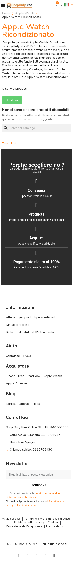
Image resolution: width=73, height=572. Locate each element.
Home (6, 13)
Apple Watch (24, 13)
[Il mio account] (61, 4)
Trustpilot (9, 143)
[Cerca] (36, 128)
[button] (52, 4)
